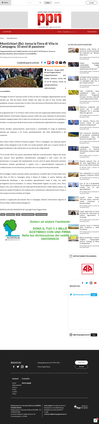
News (47, 3)
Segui (93, 294)
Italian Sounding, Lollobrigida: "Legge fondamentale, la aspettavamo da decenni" (89, 66)
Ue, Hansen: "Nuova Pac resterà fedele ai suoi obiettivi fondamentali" (89, 123)
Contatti (25, 378)
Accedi (91, 3)
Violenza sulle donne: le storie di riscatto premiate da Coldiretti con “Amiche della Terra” (89, 52)
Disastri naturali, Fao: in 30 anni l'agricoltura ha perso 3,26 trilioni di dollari (89, 163)
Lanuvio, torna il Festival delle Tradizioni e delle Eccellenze (89, 227)
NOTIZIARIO (92, 32)
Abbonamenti (16, 385)
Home (2, 38)
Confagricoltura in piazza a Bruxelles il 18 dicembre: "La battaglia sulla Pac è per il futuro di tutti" (89, 80)
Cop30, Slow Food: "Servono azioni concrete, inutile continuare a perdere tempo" (89, 200)
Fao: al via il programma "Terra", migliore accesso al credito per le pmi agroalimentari (89, 186)
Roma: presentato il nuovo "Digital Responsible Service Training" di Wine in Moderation (89, 240)
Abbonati (81, 362)
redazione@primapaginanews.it (55, 414)
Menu (5, 2)
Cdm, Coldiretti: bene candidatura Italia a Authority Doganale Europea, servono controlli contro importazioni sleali (89, 95)
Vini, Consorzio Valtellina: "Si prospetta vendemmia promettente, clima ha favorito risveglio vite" (89, 136)
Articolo (56, 3)
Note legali (26, 383)
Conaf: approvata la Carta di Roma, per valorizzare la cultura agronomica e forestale (89, 214)
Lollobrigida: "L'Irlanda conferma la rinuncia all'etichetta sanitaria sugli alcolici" (89, 150)
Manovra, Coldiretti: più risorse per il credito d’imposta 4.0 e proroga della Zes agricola (89, 110)
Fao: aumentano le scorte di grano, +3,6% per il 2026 (89, 174)
